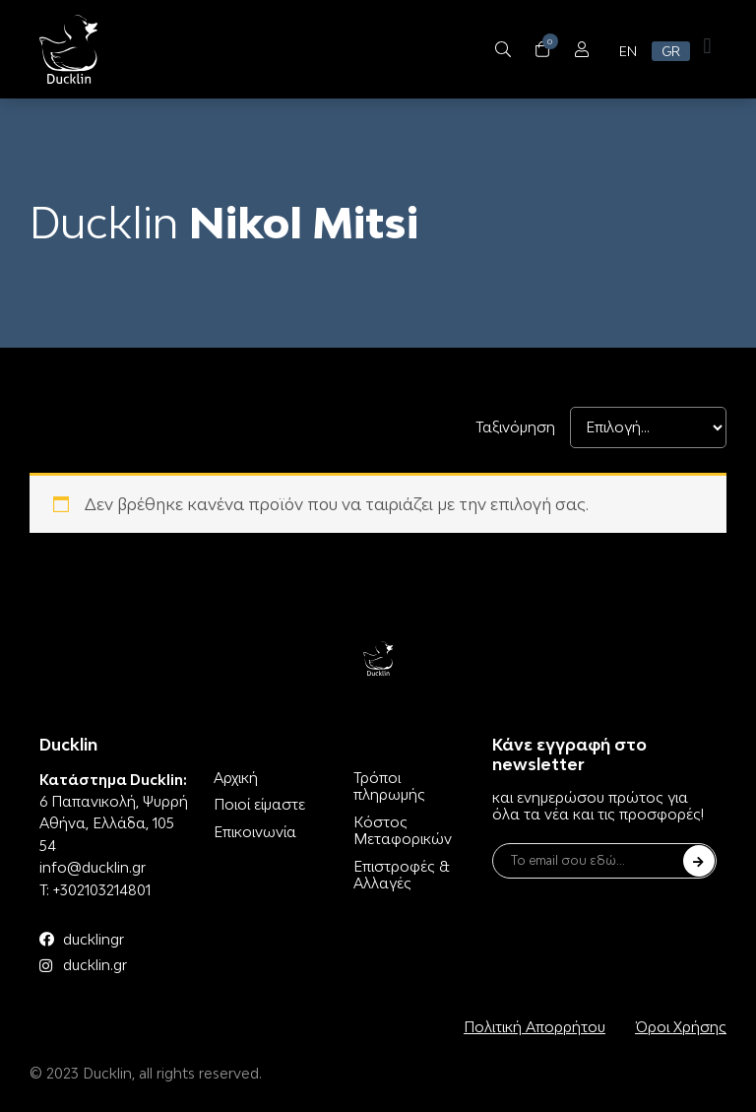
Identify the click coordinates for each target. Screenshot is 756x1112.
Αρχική (236, 777)
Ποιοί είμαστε (259, 804)
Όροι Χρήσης (680, 1026)
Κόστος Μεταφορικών (402, 831)
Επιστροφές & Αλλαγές (401, 875)
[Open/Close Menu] (581, 50)
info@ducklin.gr (92, 867)
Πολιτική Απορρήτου (534, 1026)
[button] (707, 46)
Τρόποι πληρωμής (389, 786)
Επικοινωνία (255, 831)
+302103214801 (102, 890)
